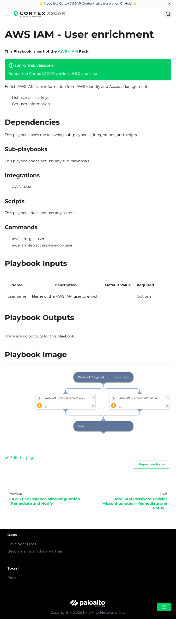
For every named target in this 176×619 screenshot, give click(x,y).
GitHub (125, 3)
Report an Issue (152, 464)
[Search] (168, 14)
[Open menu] (164, 607)
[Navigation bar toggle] (7, 14)
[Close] (169, 3)
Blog (11, 578)
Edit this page (20, 457)
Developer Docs (21, 544)
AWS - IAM (68, 51)
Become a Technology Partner (34, 551)
